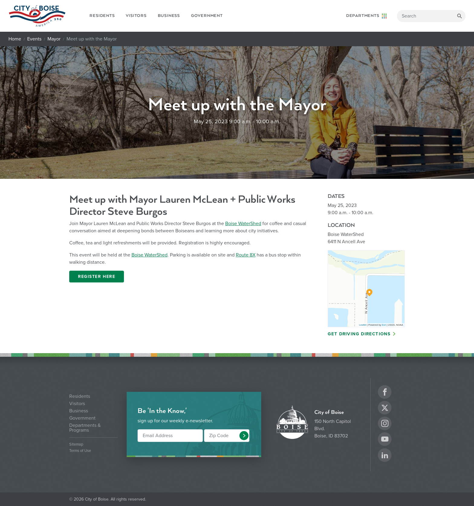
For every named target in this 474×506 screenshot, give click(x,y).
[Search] (431, 16)
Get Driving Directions (359, 334)
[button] (243, 435)
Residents (102, 15)
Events (34, 39)
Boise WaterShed (243, 224)
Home (14, 39)
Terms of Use (80, 451)
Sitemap (76, 444)
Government (207, 15)
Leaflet (362, 325)
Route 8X (245, 255)
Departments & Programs (85, 428)
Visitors (136, 15)
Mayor (53, 39)
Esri (384, 325)
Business (169, 15)
